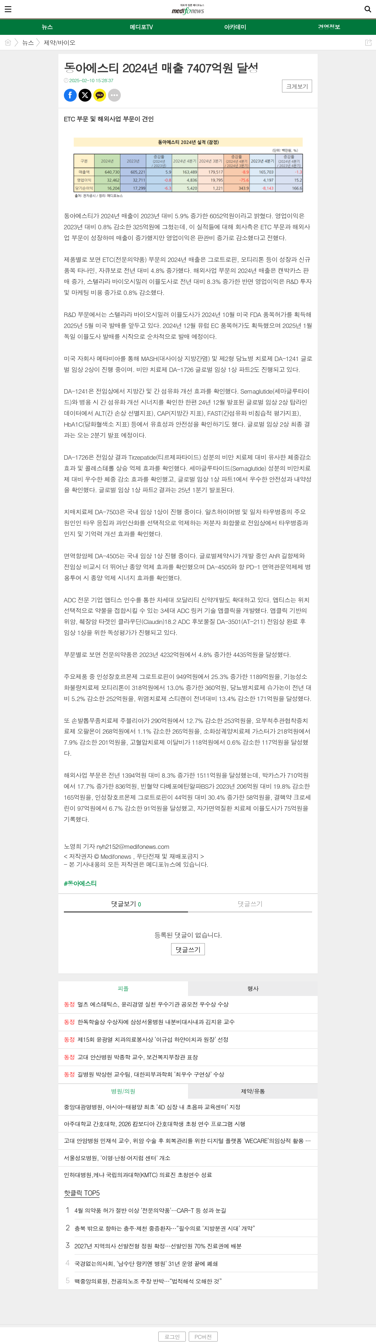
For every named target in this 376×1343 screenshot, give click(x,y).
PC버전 (203, 1336)
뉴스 (28, 42)
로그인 (172, 1336)
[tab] (123, 988)
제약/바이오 (59, 42)
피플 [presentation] (123, 988)
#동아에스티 (80, 883)
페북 (70, 95)
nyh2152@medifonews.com (133, 846)
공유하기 (368, 42)
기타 (114, 95)
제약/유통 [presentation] (253, 1091)
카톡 (99, 95)
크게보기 (297, 86)
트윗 (85, 95)
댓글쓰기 (250, 903)
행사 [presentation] (252, 988)
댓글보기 (126, 903)
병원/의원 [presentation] (123, 1091)
